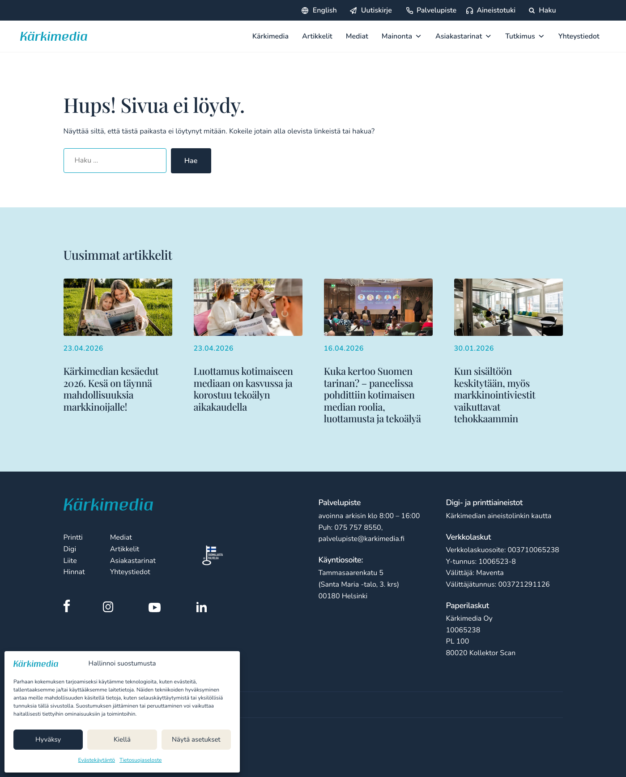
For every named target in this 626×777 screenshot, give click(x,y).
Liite (70, 561)
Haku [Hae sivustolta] (542, 10)
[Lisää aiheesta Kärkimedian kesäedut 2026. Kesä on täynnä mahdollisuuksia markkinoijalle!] (118, 345)
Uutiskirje (376, 10)
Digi (70, 549)
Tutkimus (525, 36)
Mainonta (402, 36)
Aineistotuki (496, 10)
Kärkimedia (270, 36)
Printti (73, 537)
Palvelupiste (436, 10)
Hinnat (74, 572)
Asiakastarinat (463, 36)
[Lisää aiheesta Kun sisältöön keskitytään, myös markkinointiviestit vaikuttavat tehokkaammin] (508, 351)
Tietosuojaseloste (140, 760)
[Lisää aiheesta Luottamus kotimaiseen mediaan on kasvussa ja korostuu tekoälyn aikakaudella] (248, 345)
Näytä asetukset (196, 739)
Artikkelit (317, 36)
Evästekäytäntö (96, 760)
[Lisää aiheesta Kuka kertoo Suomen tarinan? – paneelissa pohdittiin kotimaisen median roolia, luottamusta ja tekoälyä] (378, 351)
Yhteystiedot (579, 36)
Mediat (357, 36)
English (325, 10)
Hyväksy (48, 739)
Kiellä (122, 739)
